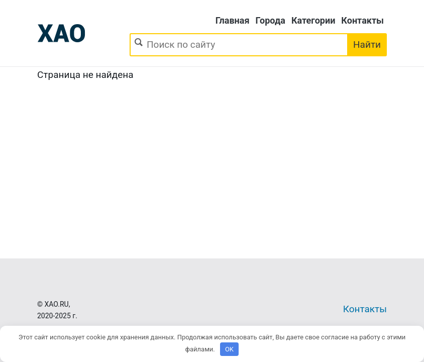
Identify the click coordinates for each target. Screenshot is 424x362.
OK (229, 349)
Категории (313, 20)
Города (270, 20)
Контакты (362, 20)
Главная (233, 20)
